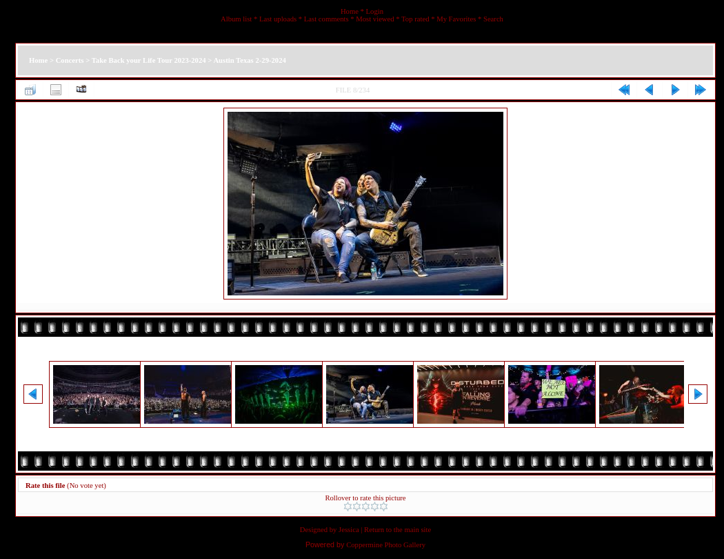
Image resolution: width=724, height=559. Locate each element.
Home (350, 11)
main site (417, 529)
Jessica (349, 529)
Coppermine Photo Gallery (385, 545)
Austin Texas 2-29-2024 (249, 60)
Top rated (415, 19)
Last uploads (277, 19)
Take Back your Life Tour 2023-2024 (149, 60)
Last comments (326, 19)
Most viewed (375, 19)
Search (493, 19)
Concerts (70, 60)
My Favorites (456, 19)
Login (374, 11)
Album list (236, 19)
